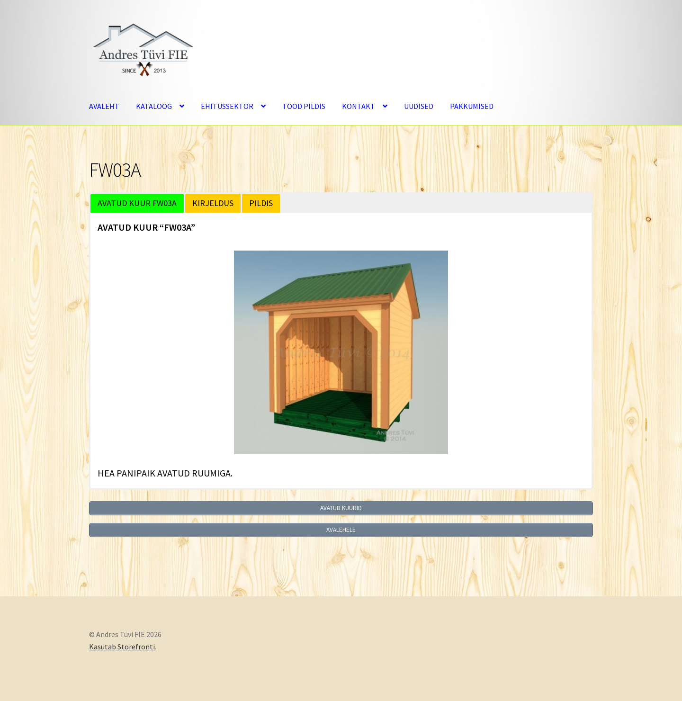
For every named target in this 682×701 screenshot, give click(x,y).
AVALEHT (104, 106)
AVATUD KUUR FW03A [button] (137, 203)
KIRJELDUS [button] (212, 203)
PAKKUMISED (472, 106)
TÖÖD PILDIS (303, 106)
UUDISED (418, 106)
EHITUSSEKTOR (227, 106)
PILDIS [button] (261, 203)
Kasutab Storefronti (122, 646)
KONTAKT (358, 106)
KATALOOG (154, 106)
